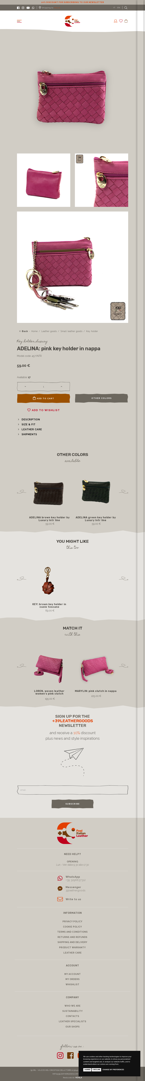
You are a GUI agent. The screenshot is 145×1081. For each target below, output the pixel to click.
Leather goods (49, 331)
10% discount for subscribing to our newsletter (72, 2)
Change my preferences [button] (113, 1070)
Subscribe (72, 804)
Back (23, 331)
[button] (28, 419)
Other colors (101, 398)
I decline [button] (96, 1070)
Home (34, 331)
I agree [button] (87, 1070)
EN (118, 7)
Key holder (92, 331)
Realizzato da (72, 1078)
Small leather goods (71, 331)
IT (114, 7)
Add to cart (43, 398)
